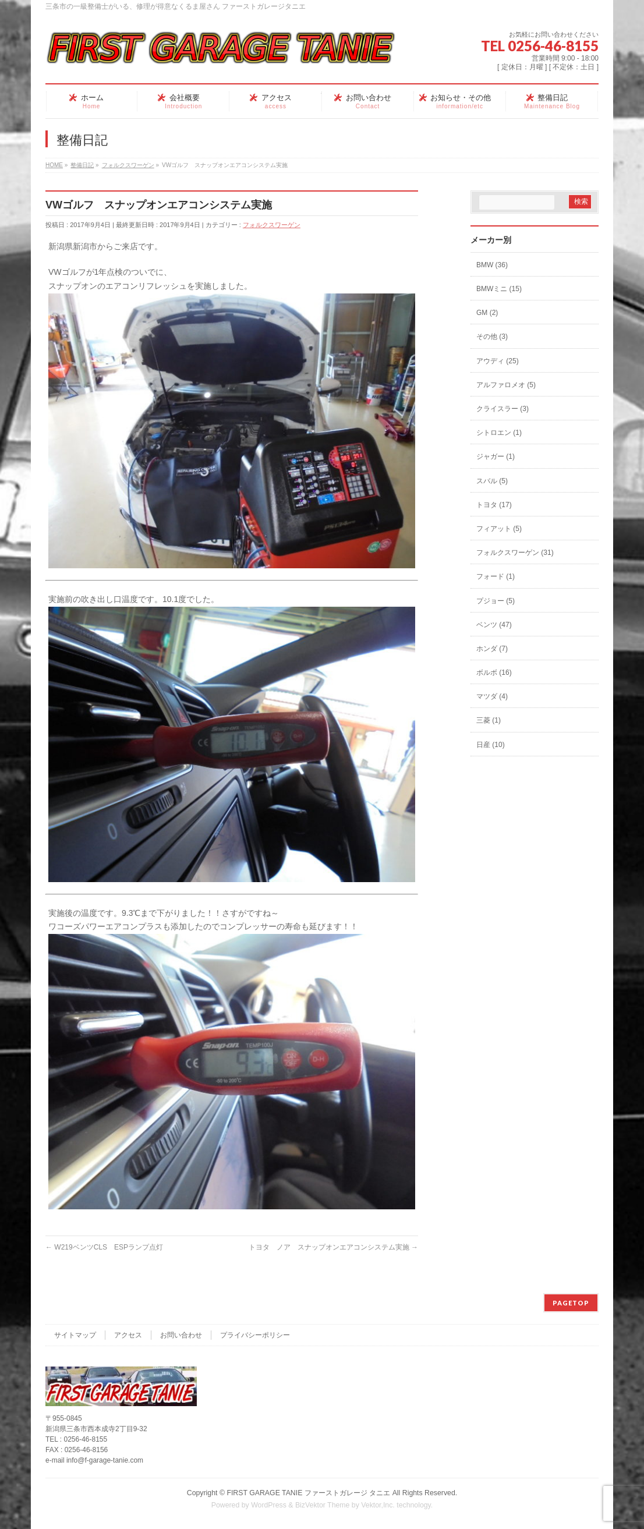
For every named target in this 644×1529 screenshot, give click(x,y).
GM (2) (487, 313)
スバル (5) (492, 481)
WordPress (268, 1505)
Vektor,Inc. (378, 1505)
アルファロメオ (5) (506, 385)
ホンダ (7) (492, 649)
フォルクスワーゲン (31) (515, 552)
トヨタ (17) (494, 505)
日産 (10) (490, 745)
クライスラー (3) (502, 409)
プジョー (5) (495, 601)
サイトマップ (75, 1335)
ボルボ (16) (494, 672)
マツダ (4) (492, 696)
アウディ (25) (497, 361)
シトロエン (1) (499, 433)
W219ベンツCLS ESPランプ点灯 (104, 1247)
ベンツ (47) (494, 625)
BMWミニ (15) (499, 289)
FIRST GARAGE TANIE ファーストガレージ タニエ (308, 1493)
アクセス (128, 1335)
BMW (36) (492, 265)
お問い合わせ (181, 1335)
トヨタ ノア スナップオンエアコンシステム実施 (333, 1247)
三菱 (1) (488, 720)
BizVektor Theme (322, 1505)
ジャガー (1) (495, 456)
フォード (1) (495, 576)
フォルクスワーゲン (271, 224)
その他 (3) (492, 336)
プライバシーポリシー (255, 1335)
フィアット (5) (499, 529)
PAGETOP (571, 1303)
